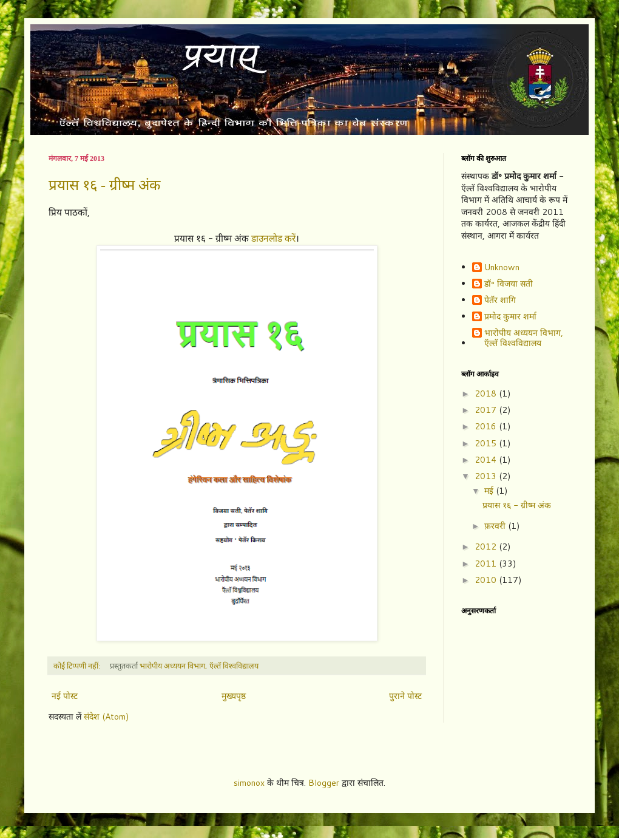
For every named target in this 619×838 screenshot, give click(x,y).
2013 (487, 476)
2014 (487, 460)
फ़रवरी (496, 526)
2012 (487, 546)
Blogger (323, 783)
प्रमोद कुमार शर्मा (510, 317)
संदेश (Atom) (106, 716)
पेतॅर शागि (500, 300)
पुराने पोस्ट (405, 696)
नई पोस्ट (65, 696)
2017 (487, 410)
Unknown (501, 267)
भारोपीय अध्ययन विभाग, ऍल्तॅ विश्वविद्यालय (523, 338)
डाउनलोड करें (273, 238)
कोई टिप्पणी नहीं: (77, 665)
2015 (487, 443)
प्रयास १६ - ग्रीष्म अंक (104, 185)
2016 (487, 426)
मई (490, 491)
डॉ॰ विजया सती (508, 284)
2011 (487, 563)
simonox (249, 783)
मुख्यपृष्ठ (234, 696)
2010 (487, 580)
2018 (487, 393)
